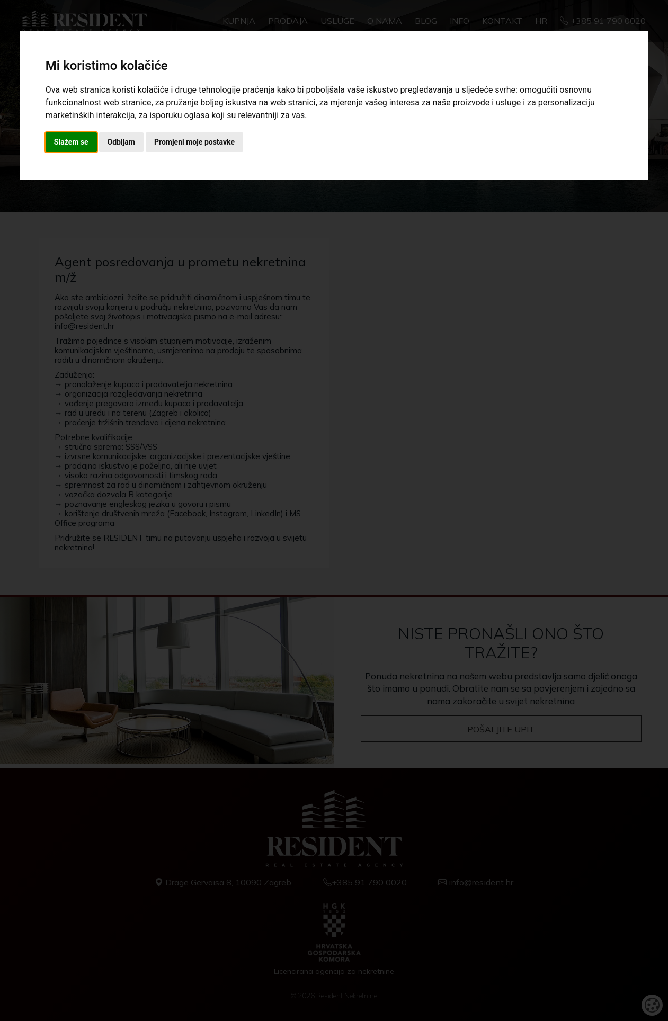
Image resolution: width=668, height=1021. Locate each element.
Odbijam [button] (121, 142)
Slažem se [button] (71, 142)
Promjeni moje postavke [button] (194, 142)
